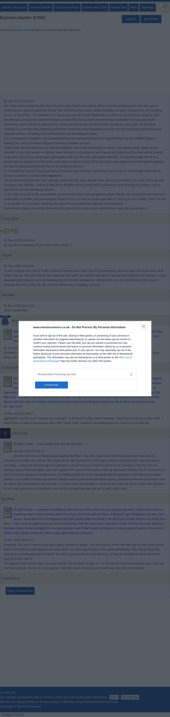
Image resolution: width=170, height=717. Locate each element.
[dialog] (85, 358)
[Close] (144, 327)
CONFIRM (51, 384)
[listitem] (85, 374)
